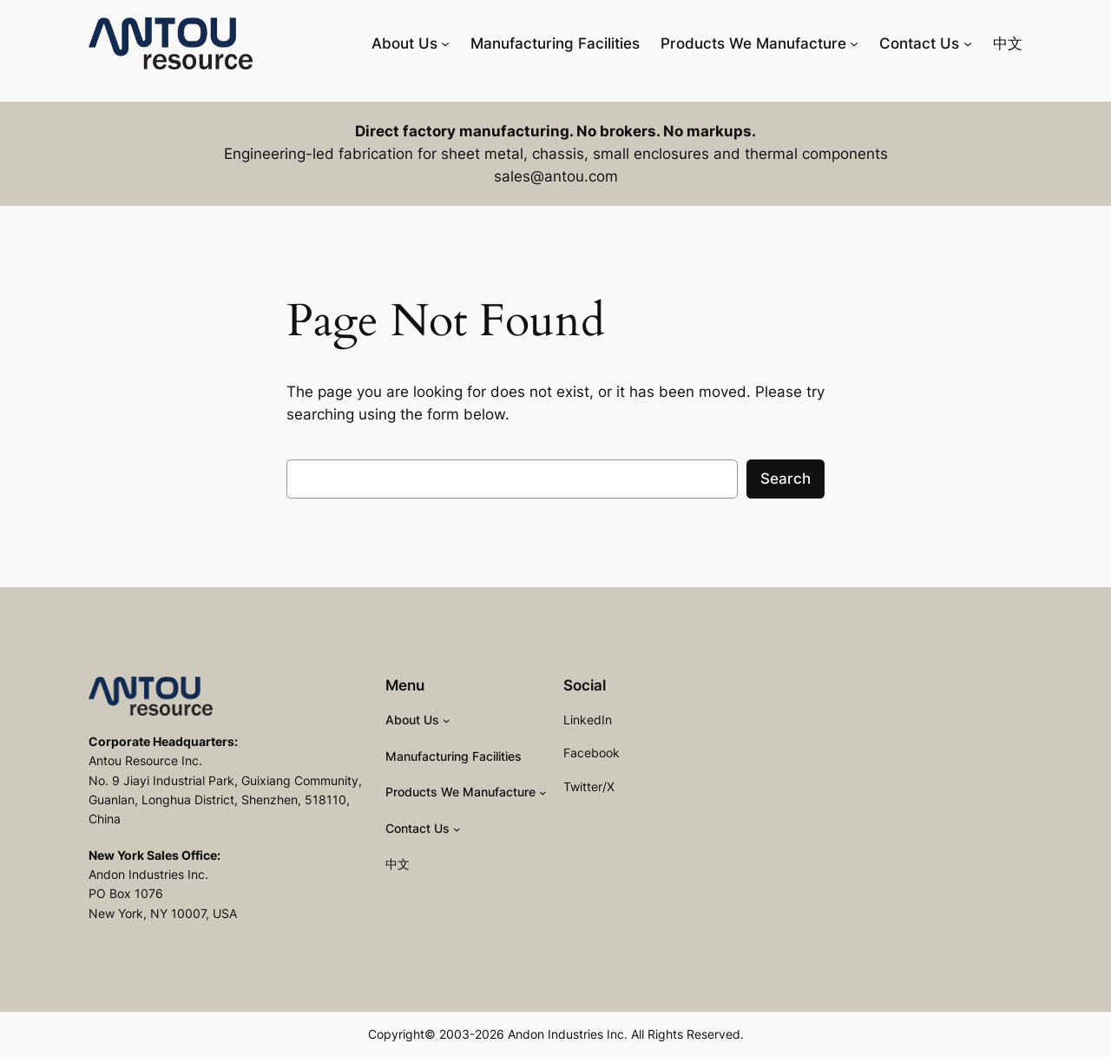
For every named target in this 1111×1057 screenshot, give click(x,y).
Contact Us (919, 43)
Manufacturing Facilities (555, 43)
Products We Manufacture (753, 43)
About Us (404, 43)
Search (785, 478)
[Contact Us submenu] (967, 43)
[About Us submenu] (445, 43)
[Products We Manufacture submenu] (854, 43)
